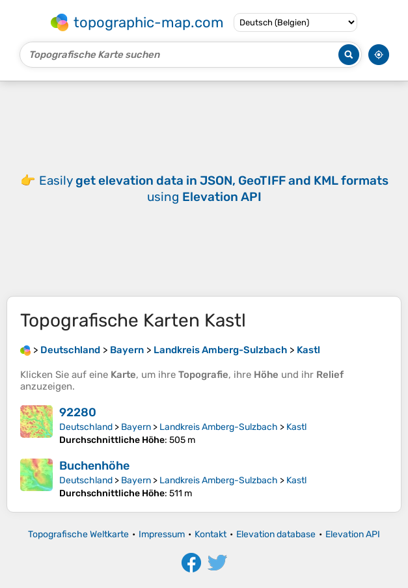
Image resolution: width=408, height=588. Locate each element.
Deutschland (86, 427)
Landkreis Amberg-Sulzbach (218, 427)
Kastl (296, 427)
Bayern (136, 427)
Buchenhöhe (94, 466)
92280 (77, 412)
